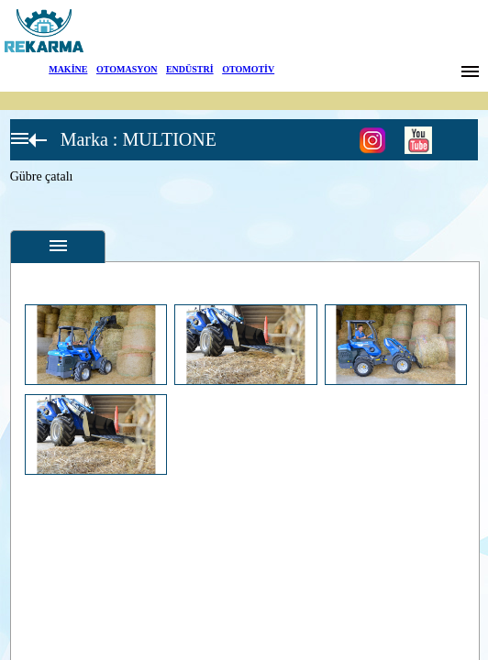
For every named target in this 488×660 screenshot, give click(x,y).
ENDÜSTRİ (190, 69)
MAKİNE (68, 69)
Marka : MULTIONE (138, 139)
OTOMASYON (127, 69)
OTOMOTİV (248, 69)
